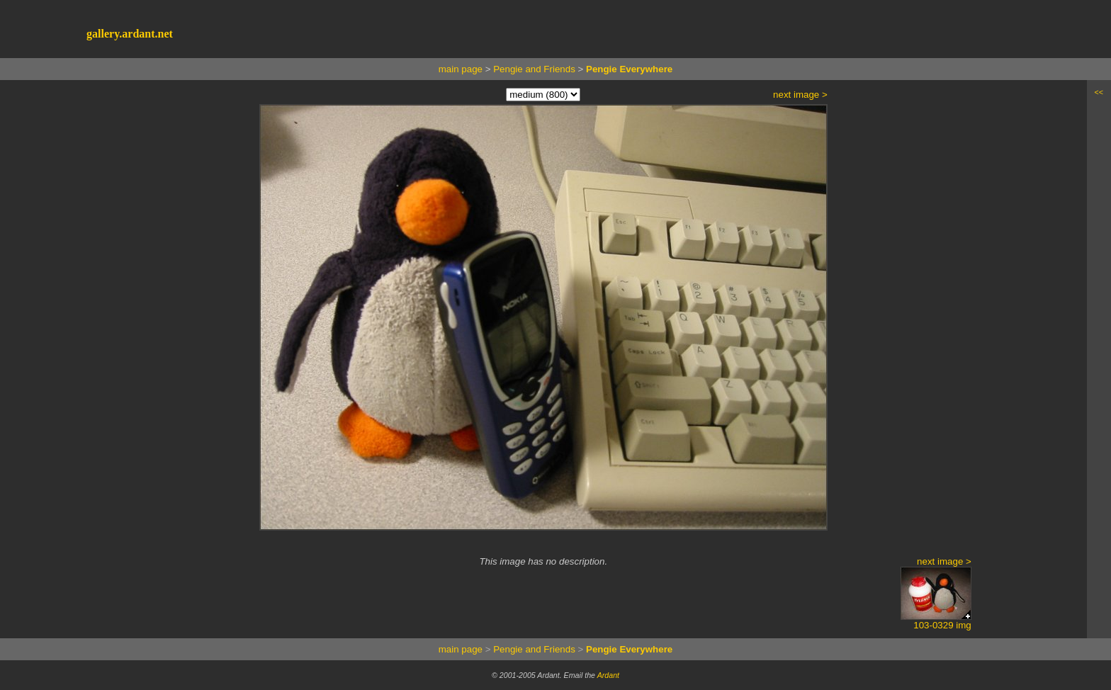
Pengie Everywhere (629, 69)
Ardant (608, 675)
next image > (800, 94)
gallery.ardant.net (129, 34)
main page (461, 69)
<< (1099, 92)
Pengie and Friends (534, 69)
